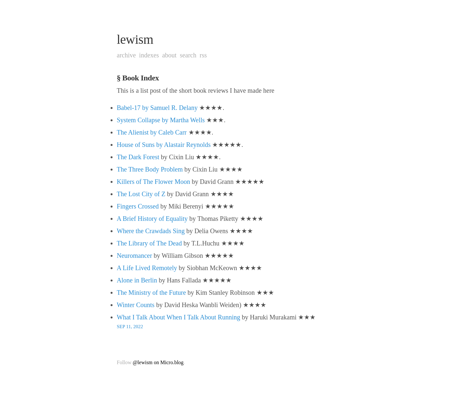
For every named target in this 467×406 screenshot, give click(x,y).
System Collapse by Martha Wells (161, 120)
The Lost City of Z (141, 193)
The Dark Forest (138, 157)
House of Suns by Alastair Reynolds (163, 144)
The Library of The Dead (149, 243)
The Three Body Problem (150, 169)
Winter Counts (135, 304)
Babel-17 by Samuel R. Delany (157, 107)
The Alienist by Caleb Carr (152, 132)
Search (188, 55)
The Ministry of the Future (151, 292)
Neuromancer (134, 255)
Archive (126, 55)
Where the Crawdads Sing (151, 230)
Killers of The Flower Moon (153, 181)
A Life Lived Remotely (147, 267)
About (169, 55)
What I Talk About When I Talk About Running (178, 317)
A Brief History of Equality (152, 218)
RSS (203, 55)
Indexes (149, 55)
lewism (135, 39)
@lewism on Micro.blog (158, 362)
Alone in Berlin (137, 280)
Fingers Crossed (138, 206)
